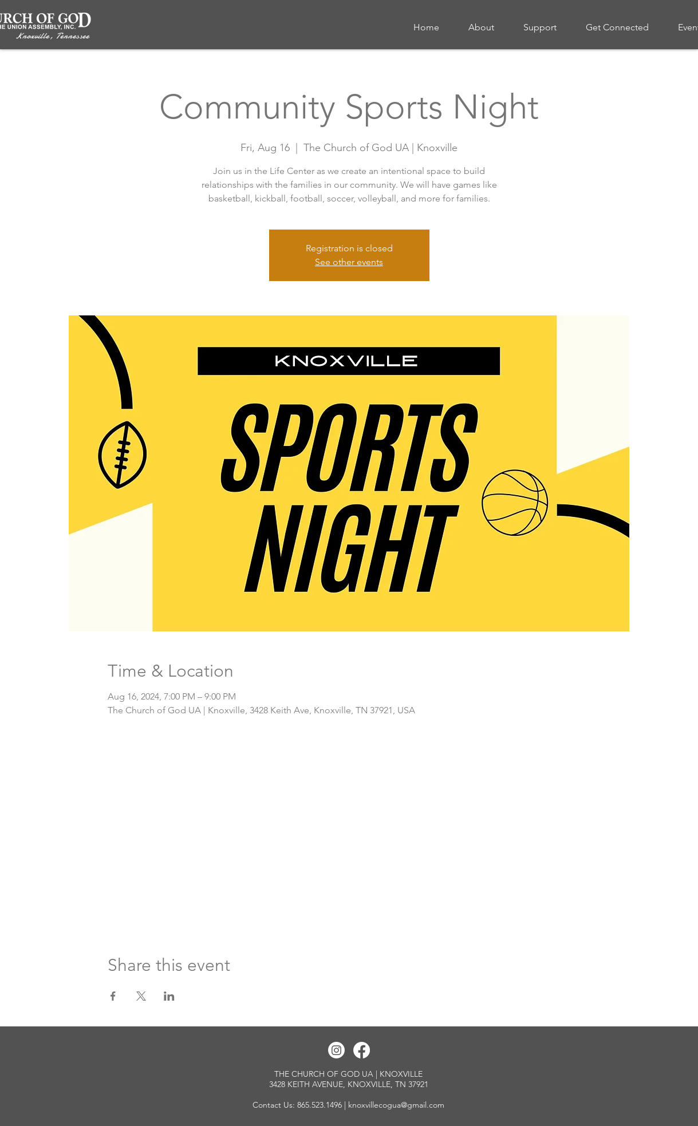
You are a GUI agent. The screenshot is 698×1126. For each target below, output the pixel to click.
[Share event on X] (141, 996)
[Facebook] (361, 1050)
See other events (349, 261)
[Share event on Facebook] (113, 996)
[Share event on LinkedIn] (169, 996)
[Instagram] (336, 1050)
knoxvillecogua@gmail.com (396, 1105)
